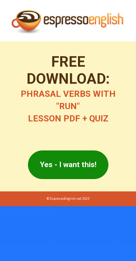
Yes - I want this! (68, 164)
